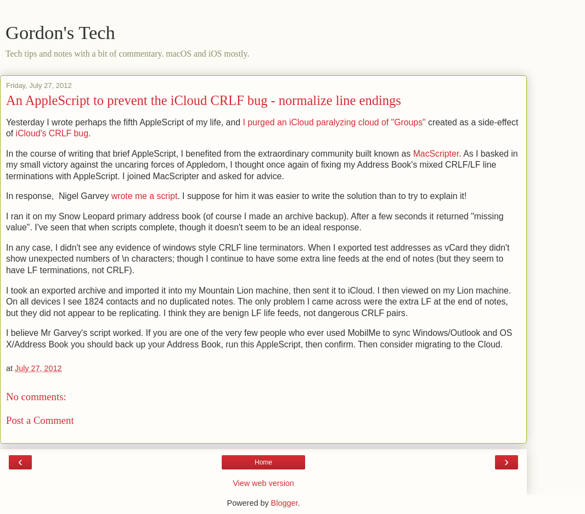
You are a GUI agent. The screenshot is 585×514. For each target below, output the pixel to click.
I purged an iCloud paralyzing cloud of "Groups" (334, 122)
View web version (263, 483)
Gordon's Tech (60, 32)
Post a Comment (40, 420)
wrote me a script (144, 196)
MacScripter (436, 153)
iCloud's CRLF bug (52, 133)
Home (263, 462)
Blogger (284, 503)
